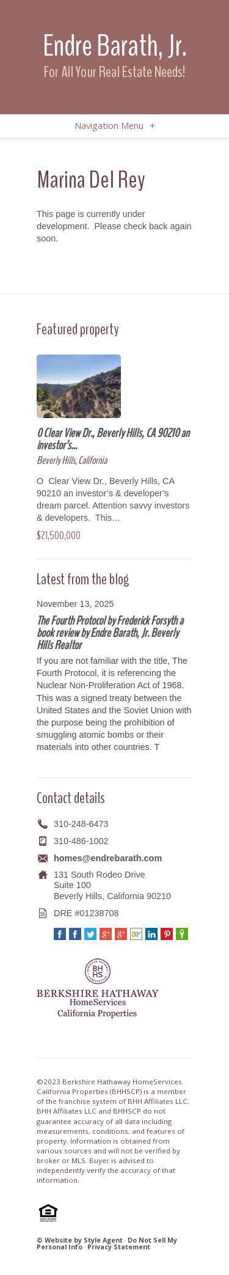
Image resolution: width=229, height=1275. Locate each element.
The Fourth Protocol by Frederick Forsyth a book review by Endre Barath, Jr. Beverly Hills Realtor (110, 632)
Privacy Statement (118, 1246)
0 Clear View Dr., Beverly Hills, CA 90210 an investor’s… (113, 439)
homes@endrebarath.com (108, 858)
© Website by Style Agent (80, 1239)
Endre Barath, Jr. (115, 46)
